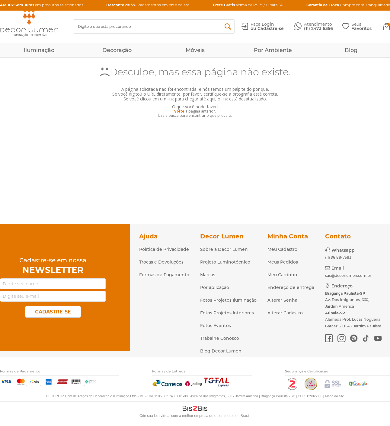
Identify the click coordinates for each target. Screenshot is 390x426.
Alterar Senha (282, 300)
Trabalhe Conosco (219, 338)
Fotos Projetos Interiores (227, 313)
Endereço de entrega (290, 287)
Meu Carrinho (282, 274)
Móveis (195, 50)
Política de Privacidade (164, 249)
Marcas (207, 274)
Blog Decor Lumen (220, 351)
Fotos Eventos (215, 325)
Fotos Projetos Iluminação (228, 300)
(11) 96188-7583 (338, 257)
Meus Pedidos (282, 262)
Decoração (117, 50)
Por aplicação (214, 287)
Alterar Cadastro (285, 313)
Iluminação (39, 50)
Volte (179, 111)
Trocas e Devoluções (161, 262)
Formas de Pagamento (164, 274)
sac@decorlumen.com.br (348, 275)
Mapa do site (334, 396)
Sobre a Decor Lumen (224, 249)
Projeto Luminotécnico (225, 262)
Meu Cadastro (282, 249)
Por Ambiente (273, 50)
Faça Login (262, 24)
